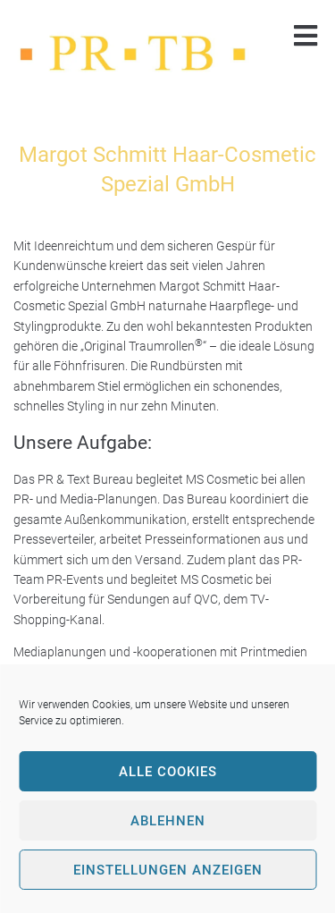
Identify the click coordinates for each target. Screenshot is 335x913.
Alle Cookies (168, 772)
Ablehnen (167, 821)
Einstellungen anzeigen (168, 870)
